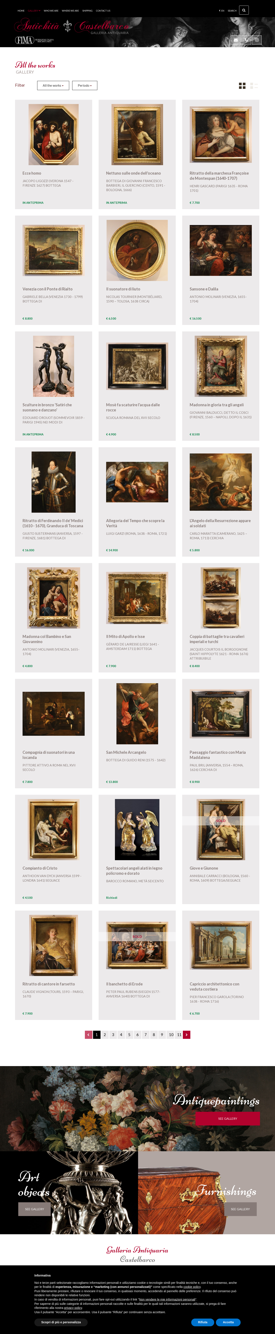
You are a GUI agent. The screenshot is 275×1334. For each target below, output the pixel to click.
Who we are (51, 10)
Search (238, 10)
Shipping (87, 10)
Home (21, 10)
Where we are (70, 10)
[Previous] (88, 1035)
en (221, 10)
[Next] (186, 1035)
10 (171, 1034)
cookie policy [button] (191, 1287)
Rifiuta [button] (203, 1322)
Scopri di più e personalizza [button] (61, 1322)
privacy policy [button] (73, 1308)
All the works (53, 85)
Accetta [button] (228, 1322)
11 (179, 1034)
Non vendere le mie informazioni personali (167, 1299)
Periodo (85, 85)
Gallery (34, 10)
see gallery (231, 1118)
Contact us (103, 10)
